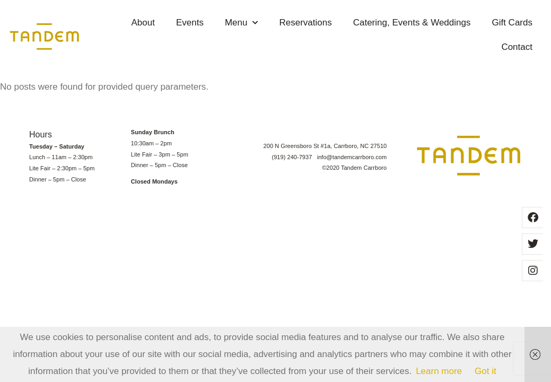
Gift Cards (512, 23)
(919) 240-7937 (294, 157)
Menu (241, 22)
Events (190, 23)
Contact (516, 47)
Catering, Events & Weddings (412, 23)
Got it (485, 371)
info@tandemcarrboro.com (352, 157)
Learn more (439, 371)
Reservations (305, 23)
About (143, 23)
